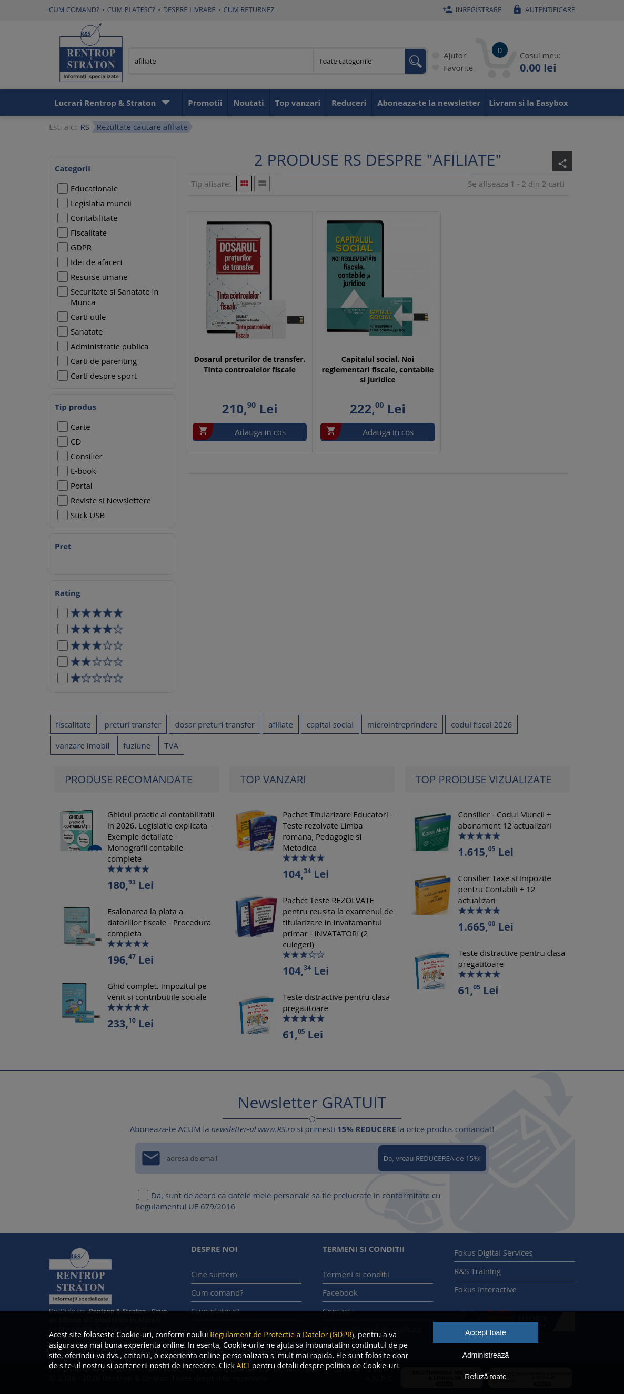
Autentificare (542, 9)
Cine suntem (214, 1274)
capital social (330, 724)
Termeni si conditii (356, 1274)
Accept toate (485, 1332)
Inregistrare (471, 9)
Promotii (205, 102)
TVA (171, 745)
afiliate (280, 724)
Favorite (450, 68)
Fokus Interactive (485, 1289)
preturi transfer (133, 724)
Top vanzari (298, 102)
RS (84, 127)
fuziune (136, 745)
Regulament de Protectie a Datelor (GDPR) (282, 1334)
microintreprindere (402, 724)
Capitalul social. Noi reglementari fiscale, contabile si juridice (378, 369)
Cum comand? (74, 9)
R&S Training (477, 1271)
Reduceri (348, 102)
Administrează (485, 1355)
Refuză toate (485, 1376)
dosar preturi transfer (215, 724)
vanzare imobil (82, 745)
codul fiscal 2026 (481, 724)
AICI (243, 1365)
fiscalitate (73, 724)
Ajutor (447, 55)
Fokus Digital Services (493, 1252)
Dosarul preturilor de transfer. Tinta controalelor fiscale (250, 364)
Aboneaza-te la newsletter (428, 102)
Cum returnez (249, 9)
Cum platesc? (131, 9)
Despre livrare (189, 9)
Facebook (340, 1292)
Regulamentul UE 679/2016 (185, 1206)
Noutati (248, 102)
